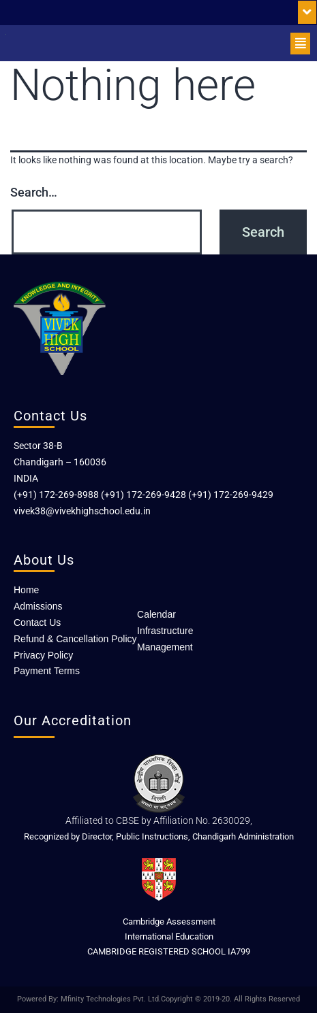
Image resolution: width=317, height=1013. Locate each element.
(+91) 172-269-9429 (230, 494)
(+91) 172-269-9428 (143, 494)
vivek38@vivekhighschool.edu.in (82, 510)
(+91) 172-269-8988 (56, 494)
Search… (33, 192)
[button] (307, 12)
